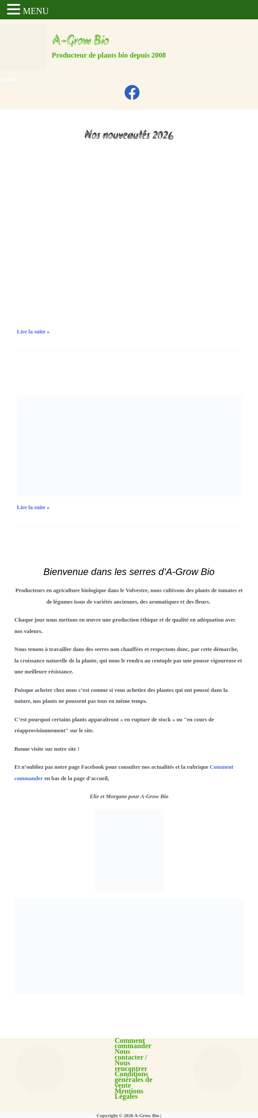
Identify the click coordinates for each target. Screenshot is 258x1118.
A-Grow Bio (80, 41)
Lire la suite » (33, 332)
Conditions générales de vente (134, 1079)
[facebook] (133, 92)
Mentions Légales (129, 1094)
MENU (36, 11)
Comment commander (133, 1043)
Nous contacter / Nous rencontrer (131, 1060)
